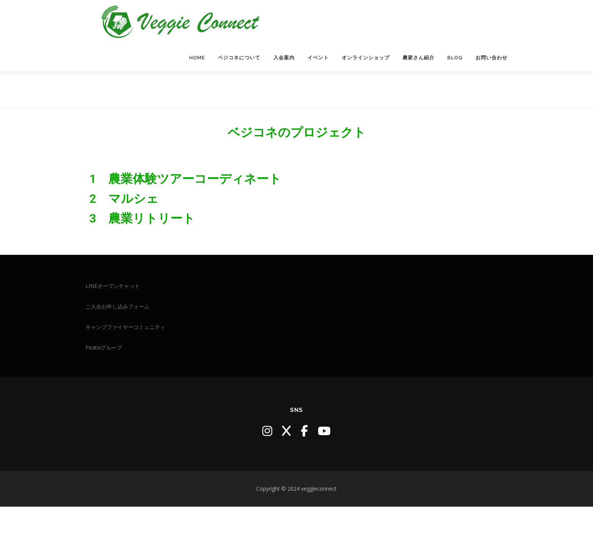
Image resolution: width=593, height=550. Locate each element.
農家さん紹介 (418, 79)
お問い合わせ (491, 79)
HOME (197, 79)
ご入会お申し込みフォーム (117, 349)
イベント (318, 79)
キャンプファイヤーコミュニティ (125, 370)
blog (455, 79)
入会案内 (284, 79)
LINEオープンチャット (113, 329)
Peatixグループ (104, 390)
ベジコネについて (239, 79)
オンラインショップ (366, 79)
